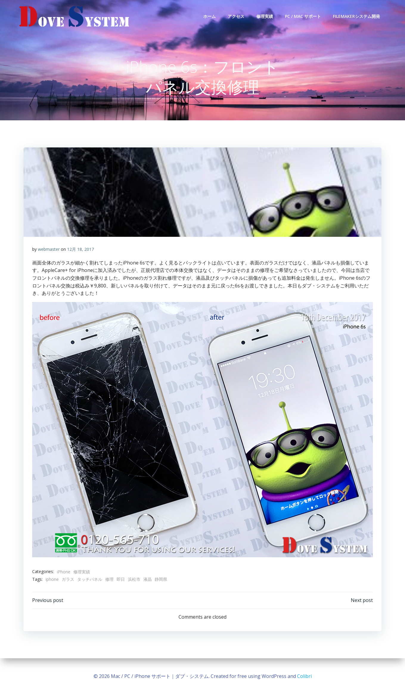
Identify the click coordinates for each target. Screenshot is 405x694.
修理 (109, 580)
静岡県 (161, 580)
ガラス (68, 580)
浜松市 (134, 580)
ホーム (210, 16)
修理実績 (265, 16)
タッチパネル (90, 580)
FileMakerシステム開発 (356, 16)
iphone (52, 580)
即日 (121, 580)
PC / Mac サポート (303, 16)
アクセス (236, 16)
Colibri (304, 676)
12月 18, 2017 (80, 250)
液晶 (148, 580)
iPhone (64, 572)
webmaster (49, 250)
